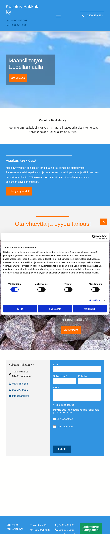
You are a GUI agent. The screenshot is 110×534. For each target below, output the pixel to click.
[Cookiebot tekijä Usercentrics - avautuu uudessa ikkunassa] (94, 237)
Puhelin (82, 376)
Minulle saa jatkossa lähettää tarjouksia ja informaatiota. (76, 411)
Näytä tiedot (95, 300)
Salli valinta (55, 309)
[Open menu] (58, 16)
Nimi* (56, 364)
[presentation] (75, 437)
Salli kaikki (89, 309)
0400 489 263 (19, 20)
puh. (8, 20)
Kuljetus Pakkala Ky (14, 527)
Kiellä (20, 309)
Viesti (56, 387)
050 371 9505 (19, 25)
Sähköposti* (60, 376)
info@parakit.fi (20, 395)
